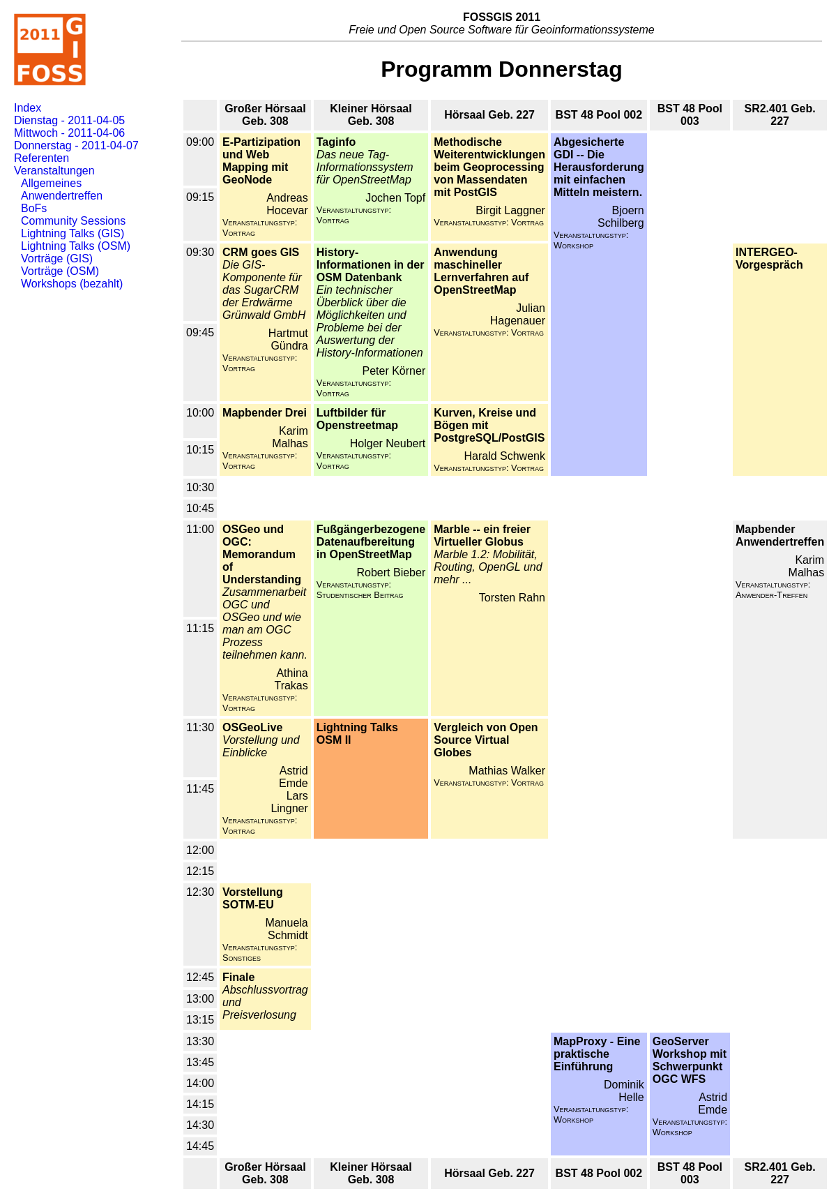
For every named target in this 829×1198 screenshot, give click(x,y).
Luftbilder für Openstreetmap (357, 419)
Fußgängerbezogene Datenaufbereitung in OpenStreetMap (371, 541)
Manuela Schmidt (286, 929)
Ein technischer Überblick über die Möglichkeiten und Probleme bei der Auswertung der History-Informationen (370, 321)
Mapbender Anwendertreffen (780, 535)
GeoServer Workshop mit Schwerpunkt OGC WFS (690, 1060)
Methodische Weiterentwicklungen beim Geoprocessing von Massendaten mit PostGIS (489, 167)
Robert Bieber (391, 572)
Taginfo (336, 142)
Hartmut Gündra (288, 339)
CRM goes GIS (260, 252)
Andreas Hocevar (287, 204)
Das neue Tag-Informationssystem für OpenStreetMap (365, 167)
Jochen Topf (395, 198)
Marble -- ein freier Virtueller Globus (482, 535)
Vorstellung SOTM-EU (252, 898)
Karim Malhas (290, 437)
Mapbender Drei (264, 413)
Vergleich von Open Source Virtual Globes (486, 739)
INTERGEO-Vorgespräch (769, 258)
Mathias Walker (507, 771)
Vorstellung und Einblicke (261, 746)
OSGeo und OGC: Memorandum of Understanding (261, 554)
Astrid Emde (293, 777)
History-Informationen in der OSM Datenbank (371, 264)
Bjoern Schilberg (621, 216)
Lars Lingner (289, 802)
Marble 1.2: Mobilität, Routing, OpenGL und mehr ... (488, 566)
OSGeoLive (252, 727)
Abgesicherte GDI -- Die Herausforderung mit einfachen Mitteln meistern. (599, 167)
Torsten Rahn (512, 598)
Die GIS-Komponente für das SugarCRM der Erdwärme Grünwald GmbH (263, 290)
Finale (238, 977)
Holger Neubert (388, 443)
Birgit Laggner (510, 210)
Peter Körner (394, 371)
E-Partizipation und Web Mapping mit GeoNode (261, 161)
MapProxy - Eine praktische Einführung (597, 1053)
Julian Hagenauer (517, 314)
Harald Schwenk (504, 456)
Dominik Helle (624, 1091)
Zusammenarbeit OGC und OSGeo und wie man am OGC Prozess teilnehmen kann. (264, 623)
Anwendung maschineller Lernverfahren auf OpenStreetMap (481, 271)
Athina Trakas (290, 679)
